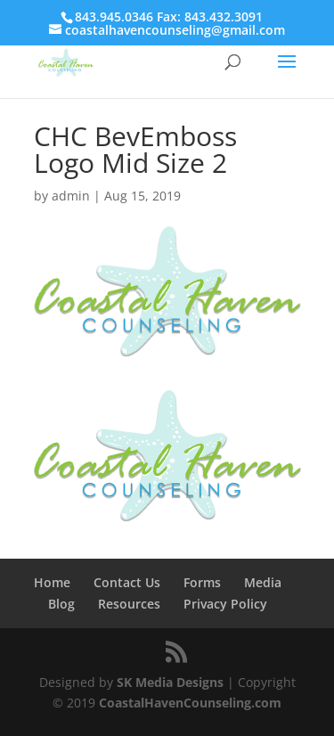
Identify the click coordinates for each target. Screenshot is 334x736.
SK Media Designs (170, 682)
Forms (202, 582)
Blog (61, 603)
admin (71, 195)
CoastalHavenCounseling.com (190, 702)
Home (52, 582)
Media (262, 582)
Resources (129, 603)
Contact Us (127, 582)
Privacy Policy (225, 603)
